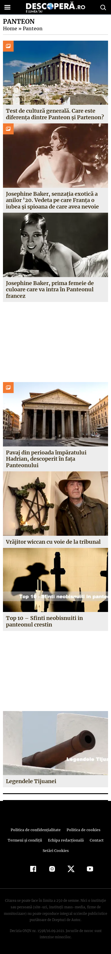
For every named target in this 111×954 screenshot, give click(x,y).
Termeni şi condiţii (25, 840)
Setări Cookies (55, 850)
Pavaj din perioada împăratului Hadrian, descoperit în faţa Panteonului (46, 459)
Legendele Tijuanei (31, 781)
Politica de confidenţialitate (37, 830)
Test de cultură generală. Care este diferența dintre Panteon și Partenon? (55, 114)
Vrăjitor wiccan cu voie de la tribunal (53, 541)
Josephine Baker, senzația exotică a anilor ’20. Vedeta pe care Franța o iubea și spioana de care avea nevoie (52, 200)
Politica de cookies (83, 830)
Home (10, 28)
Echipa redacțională (65, 840)
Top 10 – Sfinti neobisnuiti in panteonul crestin (44, 621)
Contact (95, 840)
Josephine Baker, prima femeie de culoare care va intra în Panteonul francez (50, 289)
